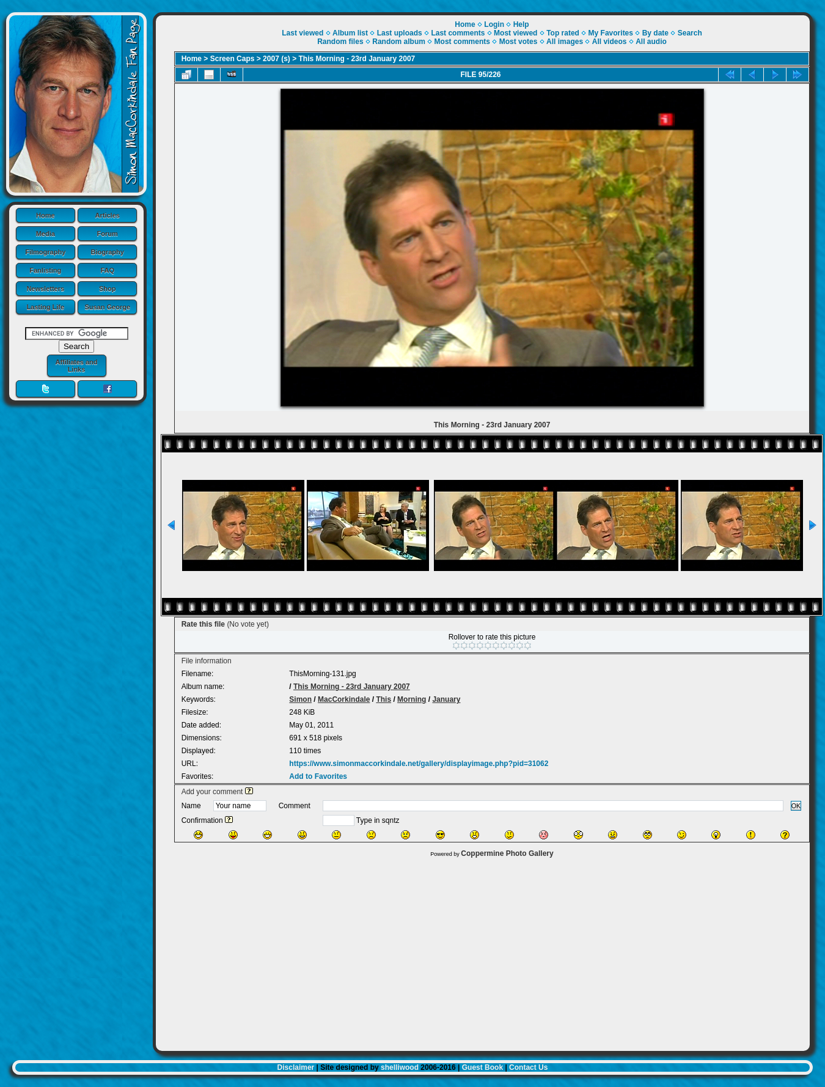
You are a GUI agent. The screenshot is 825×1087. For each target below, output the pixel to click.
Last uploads (399, 33)
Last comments (458, 33)
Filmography (45, 252)
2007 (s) (276, 58)
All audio (651, 41)
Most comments (462, 41)
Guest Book (482, 1067)
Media (45, 233)
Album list (350, 33)
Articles (107, 215)
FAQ (107, 270)
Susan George (107, 307)
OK (796, 805)
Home (45, 215)
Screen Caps (232, 58)
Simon (300, 699)
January (446, 699)
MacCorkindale (344, 699)
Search (690, 33)
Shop (107, 288)
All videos (609, 41)
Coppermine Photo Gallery (507, 853)
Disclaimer (296, 1067)
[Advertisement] (483, 951)
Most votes (518, 41)
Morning (411, 699)
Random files (340, 41)
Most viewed (515, 33)
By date (655, 33)
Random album (398, 41)
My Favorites (610, 33)
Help (521, 24)
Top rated (562, 33)
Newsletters (45, 288)
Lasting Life (45, 307)
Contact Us (528, 1067)
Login (494, 24)
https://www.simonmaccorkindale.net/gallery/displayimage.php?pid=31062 (418, 763)
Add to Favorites (318, 776)
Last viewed (302, 33)
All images (564, 41)
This (383, 699)
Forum (107, 233)
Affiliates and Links (76, 365)
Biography (107, 252)
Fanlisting (45, 270)
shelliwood (400, 1067)
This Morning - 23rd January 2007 (357, 58)
